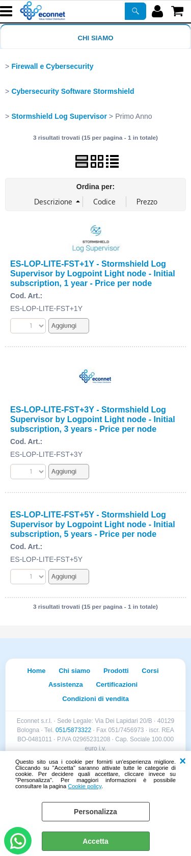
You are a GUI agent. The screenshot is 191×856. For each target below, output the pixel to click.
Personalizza (95, 812)
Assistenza (65, 684)
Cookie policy (84, 786)
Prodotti (116, 671)
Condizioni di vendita (95, 699)
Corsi (150, 671)
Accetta (95, 841)
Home (36, 671)
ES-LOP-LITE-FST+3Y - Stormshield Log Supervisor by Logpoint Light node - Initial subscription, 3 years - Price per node (92, 419)
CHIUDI (182, 761)
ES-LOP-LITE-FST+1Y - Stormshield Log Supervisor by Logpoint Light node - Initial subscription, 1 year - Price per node (92, 273)
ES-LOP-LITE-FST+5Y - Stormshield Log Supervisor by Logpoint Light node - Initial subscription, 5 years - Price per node (92, 524)
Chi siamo (95, 38)
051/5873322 (73, 730)
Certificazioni (117, 684)
